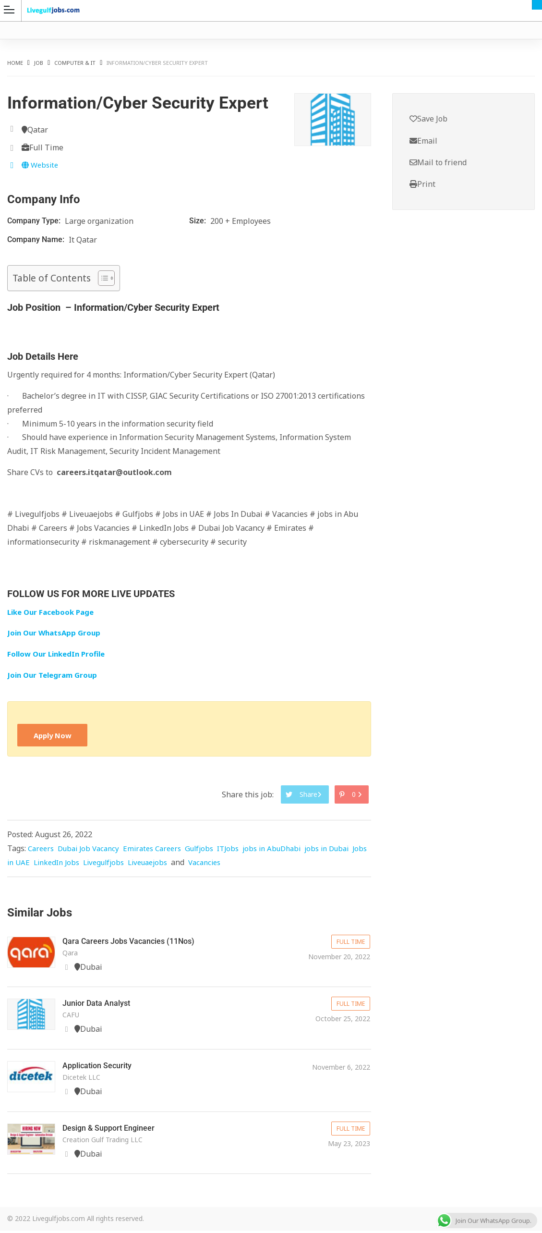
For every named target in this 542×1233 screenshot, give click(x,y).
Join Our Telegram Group (55, 675)
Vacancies (262, 864)
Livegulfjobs (154, 864)
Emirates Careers (161, 850)
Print (422, 185)
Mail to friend (438, 163)
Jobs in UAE (53, 864)
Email (423, 141)
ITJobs (242, 850)
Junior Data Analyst (100, 1006)
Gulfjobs (211, 850)
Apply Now (54, 736)
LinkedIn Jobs (103, 864)
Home (15, 62)
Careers (42, 850)
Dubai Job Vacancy (93, 850)
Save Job (428, 119)
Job (38, 62)
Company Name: (36, 239)
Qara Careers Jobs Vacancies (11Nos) (135, 943)
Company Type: (34, 220)
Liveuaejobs (202, 864)
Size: (198, 220)
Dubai (537, 5)
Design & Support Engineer (113, 1130)
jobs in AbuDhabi (289, 850)
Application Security (101, 1068)
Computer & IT (75, 62)
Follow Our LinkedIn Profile (59, 654)
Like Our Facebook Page (53, 612)
